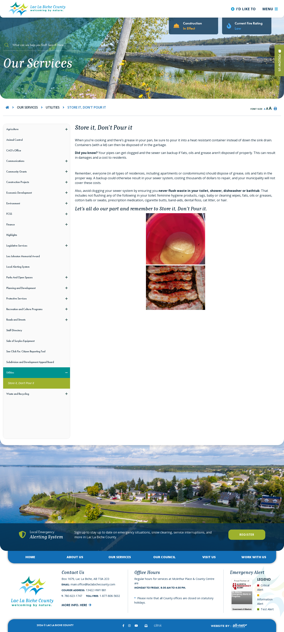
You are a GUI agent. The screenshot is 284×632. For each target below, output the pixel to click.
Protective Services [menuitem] (16, 298)
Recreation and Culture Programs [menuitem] (24, 309)
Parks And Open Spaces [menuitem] (19, 277)
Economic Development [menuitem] (19, 192)
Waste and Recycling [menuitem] (17, 394)
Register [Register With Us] (246, 535)
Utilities (53, 107)
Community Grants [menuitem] (16, 171)
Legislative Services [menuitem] (16, 245)
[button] (66, 129)
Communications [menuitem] (15, 161)
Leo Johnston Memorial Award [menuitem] (23, 256)
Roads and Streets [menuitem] (15, 319)
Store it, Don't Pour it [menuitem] (21, 383)
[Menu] (270, 9)
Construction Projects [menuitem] (17, 182)
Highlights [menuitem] (11, 235)
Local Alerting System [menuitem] (18, 266)
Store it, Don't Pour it (86, 107)
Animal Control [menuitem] (14, 140)
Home (30, 557)
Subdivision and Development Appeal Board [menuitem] (30, 362)
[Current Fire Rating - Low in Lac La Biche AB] (246, 26)
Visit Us (209, 557)
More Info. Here (74, 605)
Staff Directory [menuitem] (14, 330)
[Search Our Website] (45, 45)
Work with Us (253, 557)
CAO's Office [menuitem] (13, 150)
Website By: (229, 626)
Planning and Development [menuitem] (21, 288)
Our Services (27, 107)
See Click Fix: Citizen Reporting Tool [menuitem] (25, 351)
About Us (75, 557)
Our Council (164, 557)
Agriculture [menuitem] (12, 129)
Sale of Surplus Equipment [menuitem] (20, 341)
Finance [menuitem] (10, 224)
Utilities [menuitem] (10, 372)
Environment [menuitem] (13, 203)
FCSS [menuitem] (9, 214)
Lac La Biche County (37, 9)
